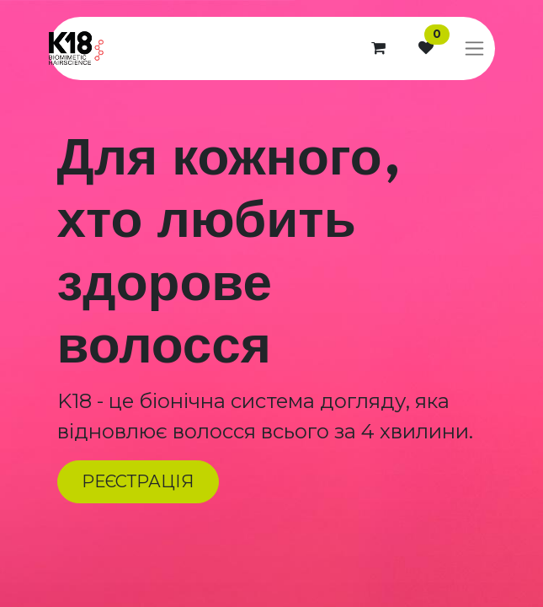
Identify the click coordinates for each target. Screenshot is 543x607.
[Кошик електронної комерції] (378, 48)
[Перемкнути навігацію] (474, 49)
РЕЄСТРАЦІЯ (138, 481)
